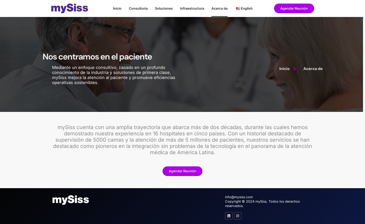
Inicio (117, 8)
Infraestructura (192, 8)
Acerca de (219, 8)
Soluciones (164, 8)
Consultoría (138, 8)
